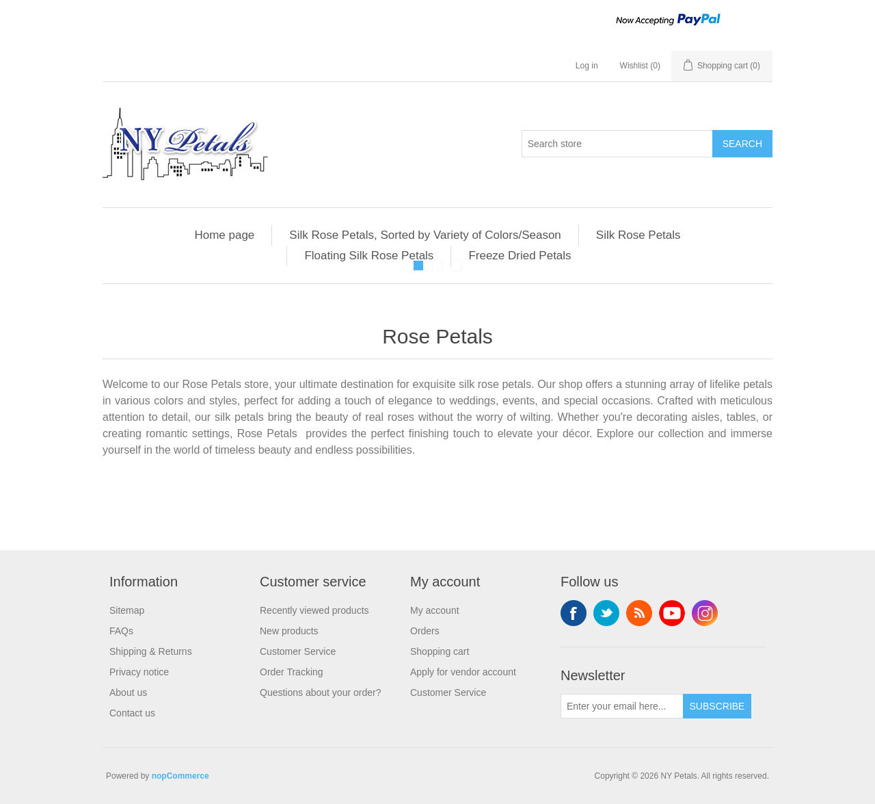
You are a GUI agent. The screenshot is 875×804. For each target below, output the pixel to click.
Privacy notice (139, 671)
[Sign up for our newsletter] (622, 706)
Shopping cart (439, 651)
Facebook (574, 613)
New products (289, 630)
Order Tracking (291, 671)
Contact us (132, 713)
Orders (425, 630)
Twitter (606, 613)
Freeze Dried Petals (519, 255)
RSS (639, 613)
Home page (224, 235)
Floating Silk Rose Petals (368, 255)
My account (434, 610)
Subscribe (717, 706)
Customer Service (298, 651)
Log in (587, 65)
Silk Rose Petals (638, 235)
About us (128, 692)
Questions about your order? (320, 692)
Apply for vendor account (463, 671)
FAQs (121, 630)
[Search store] (617, 143)
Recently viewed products (314, 610)
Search (742, 143)
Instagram (705, 613)
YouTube (672, 613)
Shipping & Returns (150, 651)
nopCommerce (180, 776)
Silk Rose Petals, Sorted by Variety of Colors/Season (425, 235)
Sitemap (126, 610)
